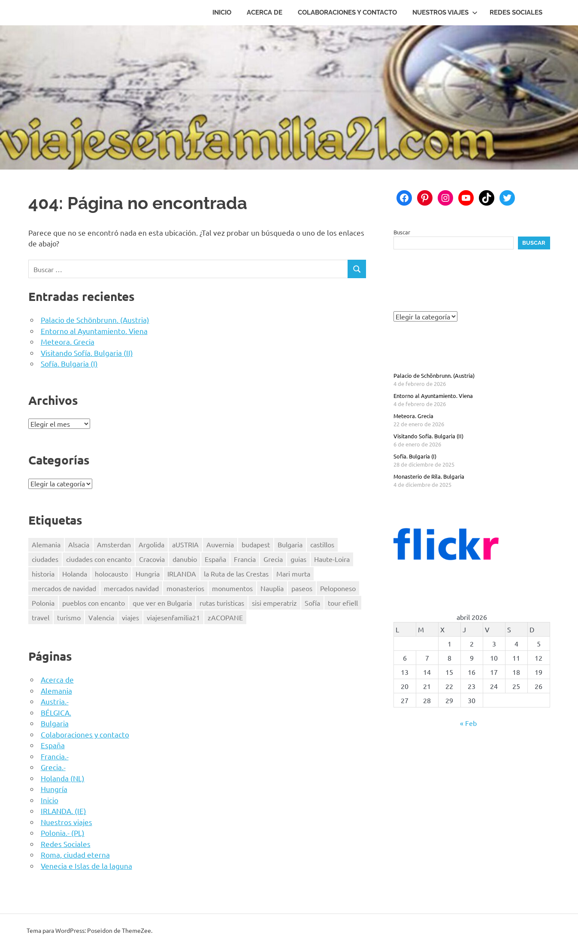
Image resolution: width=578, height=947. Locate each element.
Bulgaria (55, 723)
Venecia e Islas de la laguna (86, 865)
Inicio (221, 12)
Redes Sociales (516, 12)
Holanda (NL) (63, 778)
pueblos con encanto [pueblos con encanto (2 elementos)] (93, 602)
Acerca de (264, 12)
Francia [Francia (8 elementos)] (245, 559)
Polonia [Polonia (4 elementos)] (43, 602)
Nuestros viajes (445, 12)
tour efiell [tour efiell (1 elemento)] (343, 602)
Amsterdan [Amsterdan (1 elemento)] (114, 544)
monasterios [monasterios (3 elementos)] (185, 588)
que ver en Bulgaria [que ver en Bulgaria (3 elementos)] (162, 602)
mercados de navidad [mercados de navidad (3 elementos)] (64, 588)
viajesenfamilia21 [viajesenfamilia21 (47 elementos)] (173, 617)
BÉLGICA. (56, 712)
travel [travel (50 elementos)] (40, 617)
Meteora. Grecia (67, 341)
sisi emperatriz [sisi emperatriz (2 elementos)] (274, 602)
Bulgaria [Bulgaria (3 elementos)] (290, 544)
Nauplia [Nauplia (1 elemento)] (272, 588)
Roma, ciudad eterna (75, 854)
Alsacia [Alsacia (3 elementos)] (78, 544)
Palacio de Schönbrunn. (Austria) (95, 319)
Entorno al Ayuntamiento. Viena (94, 330)
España (53, 745)
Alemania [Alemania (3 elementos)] (46, 544)
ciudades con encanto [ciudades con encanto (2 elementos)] (98, 559)
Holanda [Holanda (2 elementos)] (74, 573)
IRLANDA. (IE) (63, 810)
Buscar (401, 232)
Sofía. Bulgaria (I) (69, 363)
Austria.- (55, 701)
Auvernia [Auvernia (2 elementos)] (220, 544)
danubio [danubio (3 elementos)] (184, 559)
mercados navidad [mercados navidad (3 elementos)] (131, 588)
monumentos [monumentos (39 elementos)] (232, 588)
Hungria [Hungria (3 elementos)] (148, 573)
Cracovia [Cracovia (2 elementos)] (152, 559)
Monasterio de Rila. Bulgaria (428, 476)
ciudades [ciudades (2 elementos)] (45, 559)
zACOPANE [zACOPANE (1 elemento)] (225, 617)
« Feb (468, 723)
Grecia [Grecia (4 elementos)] (273, 559)
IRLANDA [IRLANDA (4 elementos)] (181, 573)
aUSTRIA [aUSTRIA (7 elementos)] (185, 544)
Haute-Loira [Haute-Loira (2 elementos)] (332, 559)
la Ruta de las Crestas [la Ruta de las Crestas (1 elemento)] (236, 573)
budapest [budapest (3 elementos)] (256, 544)
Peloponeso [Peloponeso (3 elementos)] (338, 588)
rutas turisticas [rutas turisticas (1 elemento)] (222, 602)
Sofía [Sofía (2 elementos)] (312, 602)
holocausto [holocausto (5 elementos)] (111, 573)
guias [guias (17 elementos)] (298, 559)
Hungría (54, 788)
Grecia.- (53, 766)
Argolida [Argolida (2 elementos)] (151, 544)
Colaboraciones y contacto (347, 12)
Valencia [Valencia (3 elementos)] (101, 617)
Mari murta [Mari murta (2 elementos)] (293, 573)
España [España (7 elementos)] (215, 559)
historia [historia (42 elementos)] (43, 573)
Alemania (56, 690)
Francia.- (55, 756)
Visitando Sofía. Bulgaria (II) (87, 352)
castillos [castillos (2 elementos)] (322, 544)
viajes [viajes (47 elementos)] (130, 617)
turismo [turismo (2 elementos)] (69, 617)
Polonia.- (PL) (63, 832)
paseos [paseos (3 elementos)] (301, 588)
